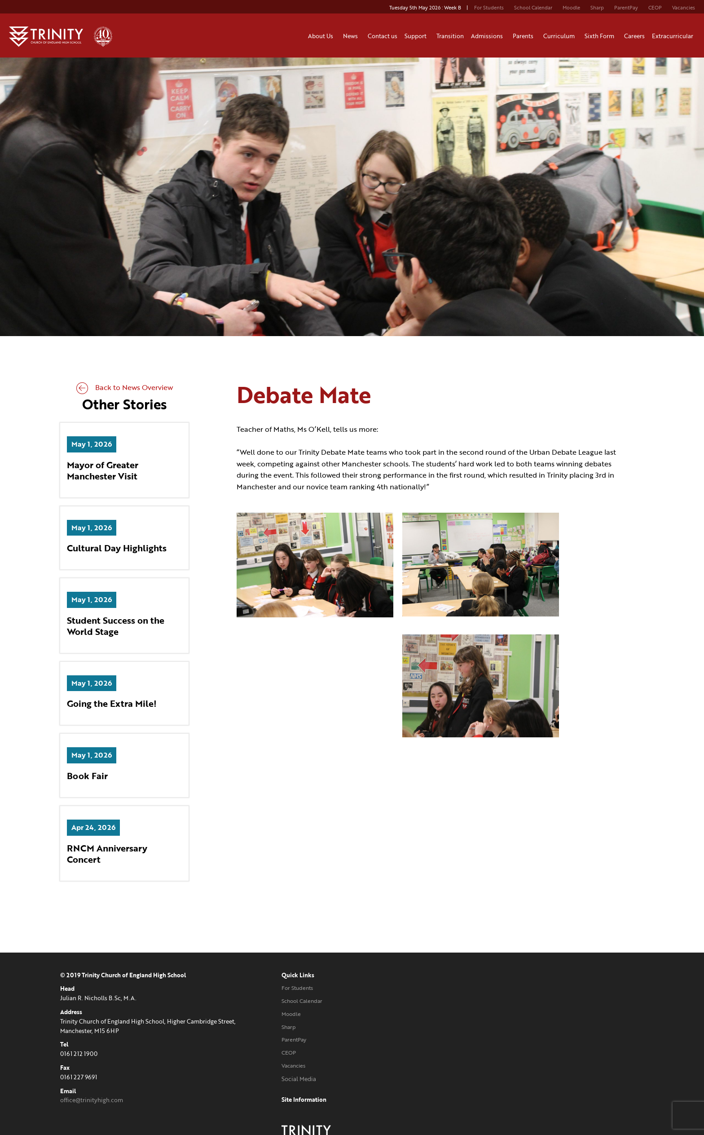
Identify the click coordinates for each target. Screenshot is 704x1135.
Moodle (571, 7)
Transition (450, 35)
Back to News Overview (124, 388)
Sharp (597, 7)
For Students (489, 7)
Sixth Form (601, 35)
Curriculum (560, 35)
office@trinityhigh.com (91, 1100)
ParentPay (626, 7)
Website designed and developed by (543, 1079)
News (352, 35)
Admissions (488, 35)
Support (417, 35)
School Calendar (533, 7)
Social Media (280, 1079)
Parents (524, 35)
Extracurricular (674, 35)
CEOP (655, 7)
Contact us (382, 35)
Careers (634, 35)
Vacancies (683, 7)
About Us (322, 35)
